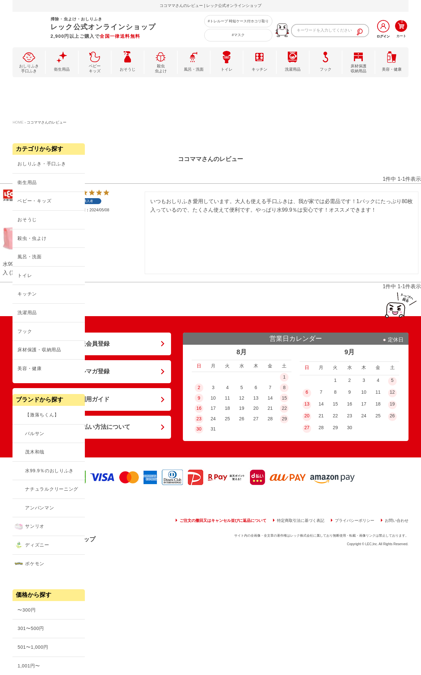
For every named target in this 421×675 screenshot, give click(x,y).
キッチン (259, 69)
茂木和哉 (34, 451)
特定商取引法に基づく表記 (300, 520)
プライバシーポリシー (354, 520)
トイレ (227, 69)
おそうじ (128, 69)
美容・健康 (392, 69)
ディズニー (37, 544)
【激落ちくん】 (42, 414)
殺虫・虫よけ (31, 238)
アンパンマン (39, 507)
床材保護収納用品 (358, 69)
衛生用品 (62, 69)
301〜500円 (30, 628)
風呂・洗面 (194, 69)
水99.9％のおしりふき (49, 470)
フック (326, 69)
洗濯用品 (293, 69)
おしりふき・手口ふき (41, 163)
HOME (17, 122)
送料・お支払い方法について (91, 427)
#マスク (238, 35)
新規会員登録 (92, 343)
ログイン (383, 36)
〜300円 (26, 610)
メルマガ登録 (92, 371)
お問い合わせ (397, 520)
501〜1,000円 (32, 647)
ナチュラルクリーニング (51, 489)
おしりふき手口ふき (29, 69)
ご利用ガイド (92, 399)
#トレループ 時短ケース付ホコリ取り (238, 21)
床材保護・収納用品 (39, 349)
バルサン (34, 433)
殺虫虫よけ (161, 69)
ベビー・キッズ (34, 200)
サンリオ (34, 526)
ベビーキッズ (95, 69)
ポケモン (34, 563)
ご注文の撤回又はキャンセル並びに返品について (223, 520)
